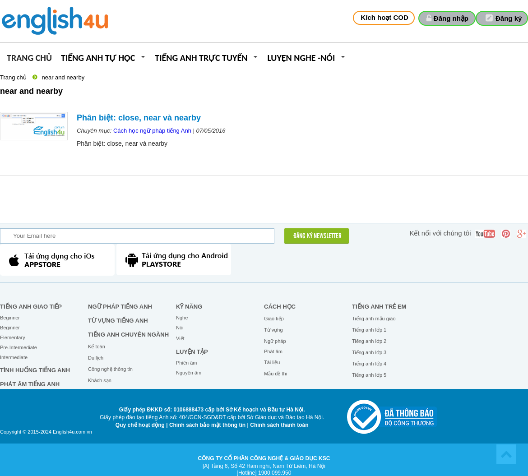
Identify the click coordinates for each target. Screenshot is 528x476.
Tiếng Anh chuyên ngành (128, 334)
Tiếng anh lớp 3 (369, 352)
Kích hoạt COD (384, 17)
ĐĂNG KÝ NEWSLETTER (317, 236)
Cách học (280, 306)
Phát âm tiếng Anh (30, 384)
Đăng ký (509, 18)
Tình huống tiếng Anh (35, 370)
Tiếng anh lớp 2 (369, 341)
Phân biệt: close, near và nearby (139, 117)
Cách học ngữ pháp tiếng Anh (152, 130)
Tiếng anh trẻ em (379, 306)
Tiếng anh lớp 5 (369, 375)
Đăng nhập (451, 18)
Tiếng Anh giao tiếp (31, 306)
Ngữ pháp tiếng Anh (120, 306)
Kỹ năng (189, 306)
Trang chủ (29, 58)
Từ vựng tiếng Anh (118, 320)
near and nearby (63, 77)
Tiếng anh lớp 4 (369, 363)
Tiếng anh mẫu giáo (374, 318)
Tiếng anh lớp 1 (369, 330)
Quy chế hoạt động (140, 425)
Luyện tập (192, 351)
